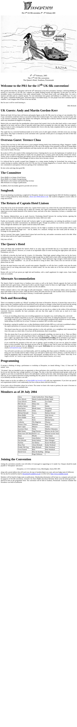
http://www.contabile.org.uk (59, 474)
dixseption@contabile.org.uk (31, 474)
